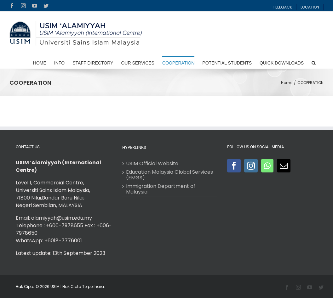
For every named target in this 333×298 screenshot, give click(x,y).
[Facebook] (234, 165)
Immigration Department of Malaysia (160, 189)
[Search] (314, 62)
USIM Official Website (152, 163)
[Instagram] (251, 165)
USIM (55, 286)
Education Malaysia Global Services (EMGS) (169, 175)
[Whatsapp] (267, 165)
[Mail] (283, 165)
